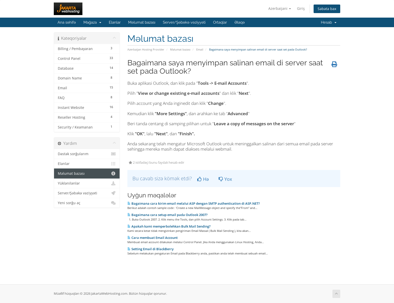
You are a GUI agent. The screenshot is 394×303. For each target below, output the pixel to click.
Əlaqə (239, 22)
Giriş (301, 8)
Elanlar (115, 22)
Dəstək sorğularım (87, 154)
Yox (225, 179)
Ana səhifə (67, 22)
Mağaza (92, 22)
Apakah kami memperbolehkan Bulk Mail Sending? (169, 226)
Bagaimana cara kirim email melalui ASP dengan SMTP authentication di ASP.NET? (193, 203)
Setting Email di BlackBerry (150, 249)
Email (199, 49)
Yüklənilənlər (87, 183)
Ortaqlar (220, 22)
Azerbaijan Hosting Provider (145, 49)
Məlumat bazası (141, 22)
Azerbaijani (279, 8)
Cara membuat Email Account (152, 237)
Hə (203, 179)
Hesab (328, 22)
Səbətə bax (327, 8)
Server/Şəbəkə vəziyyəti (184, 22)
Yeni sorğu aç (87, 203)
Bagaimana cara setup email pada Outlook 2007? (167, 214)
